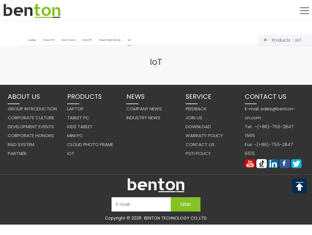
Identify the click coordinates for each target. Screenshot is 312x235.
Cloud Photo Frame (110, 40)
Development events (31, 126)
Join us (194, 118)
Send (185, 204)
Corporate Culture (31, 118)
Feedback (196, 109)
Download (198, 126)
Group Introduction (32, 109)
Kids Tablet (69, 40)
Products (281, 40)
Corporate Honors (31, 135)
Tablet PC (49, 40)
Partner (17, 153)
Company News (144, 109)
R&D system (21, 144)
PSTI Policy (198, 153)
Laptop (32, 40)
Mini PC (87, 40)
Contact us (200, 144)
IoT (129, 42)
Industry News (143, 118)
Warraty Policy (204, 135)
